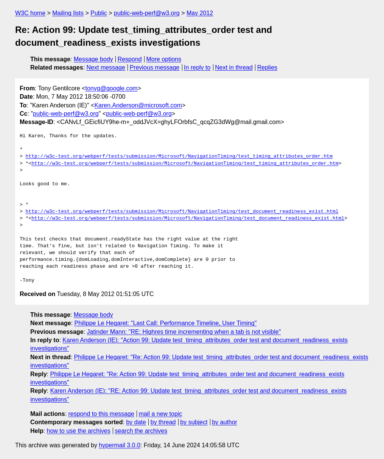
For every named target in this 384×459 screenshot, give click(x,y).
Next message (106, 67)
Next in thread (234, 67)
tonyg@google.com (112, 88)
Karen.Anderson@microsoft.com (138, 105)
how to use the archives (78, 431)
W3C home (30, 13)
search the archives (141, 431)
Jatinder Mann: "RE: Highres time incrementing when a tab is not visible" (184, 332)
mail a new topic (160, 414)
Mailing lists (68, 13)
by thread (163, 422)
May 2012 (200, 13)
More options (164, 59)
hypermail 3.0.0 (119, 445)
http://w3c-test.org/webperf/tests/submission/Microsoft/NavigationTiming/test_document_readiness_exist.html (182, 211)
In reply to (197, 67)
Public (98, 13)
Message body (93, 59)
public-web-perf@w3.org (147, 13)
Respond (130, 59)
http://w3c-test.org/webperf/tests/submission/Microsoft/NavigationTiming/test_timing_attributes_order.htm (179, 156)
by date (136, 422)
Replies (267, 67)
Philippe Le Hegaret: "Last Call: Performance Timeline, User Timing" (166, 323)
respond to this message (101, 414)
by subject (193, 422)
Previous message (155, 67)
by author (224, 422)
